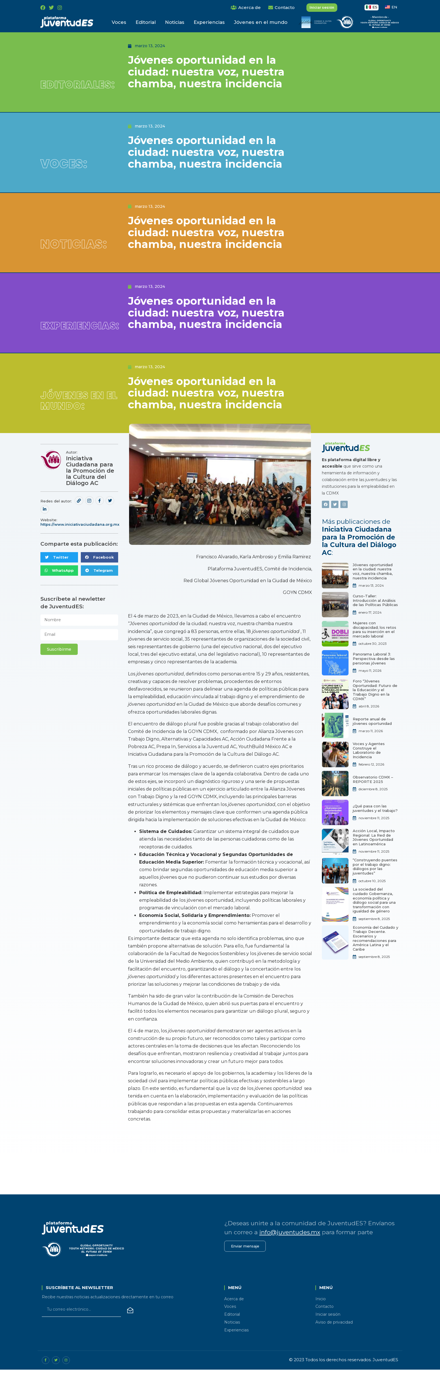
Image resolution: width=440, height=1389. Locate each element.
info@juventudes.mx (289, 1250)
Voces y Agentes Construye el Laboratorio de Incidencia (369, 768)
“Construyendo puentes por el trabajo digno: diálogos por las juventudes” (375, 885)
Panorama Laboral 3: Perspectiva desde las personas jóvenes (374, 676)
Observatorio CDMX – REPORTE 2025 (373, 797)
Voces (119, 22)
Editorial (146, 22)
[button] (59, 575)
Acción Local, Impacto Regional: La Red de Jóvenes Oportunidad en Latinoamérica (374, 855)
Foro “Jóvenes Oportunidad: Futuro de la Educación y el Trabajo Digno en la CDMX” (375, 708)
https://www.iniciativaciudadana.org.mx (79, 542)
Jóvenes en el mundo (260, 22)
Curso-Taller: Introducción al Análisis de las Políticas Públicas (375, 618)
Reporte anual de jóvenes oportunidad (372, 739)
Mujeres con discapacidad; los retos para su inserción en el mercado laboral (374, 648)
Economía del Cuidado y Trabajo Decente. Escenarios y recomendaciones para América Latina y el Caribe (375, 956)
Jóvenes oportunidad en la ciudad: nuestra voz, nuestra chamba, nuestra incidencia (373, 589)
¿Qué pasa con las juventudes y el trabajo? (375, 826)
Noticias (174, 22)
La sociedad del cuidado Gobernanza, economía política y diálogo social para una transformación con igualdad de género (374, 918)
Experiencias (209, 22)
